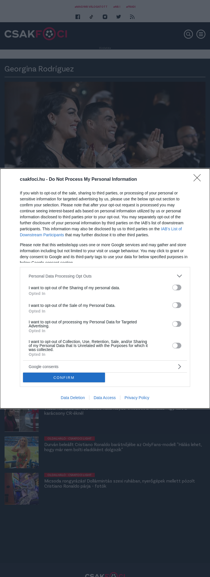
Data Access (105, 397)
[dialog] (105, 288)
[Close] (199, 179)
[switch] (176, 287)
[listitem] (105, 276)
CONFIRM (64, 377)
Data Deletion (73, 397)
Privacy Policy (137, 397)
